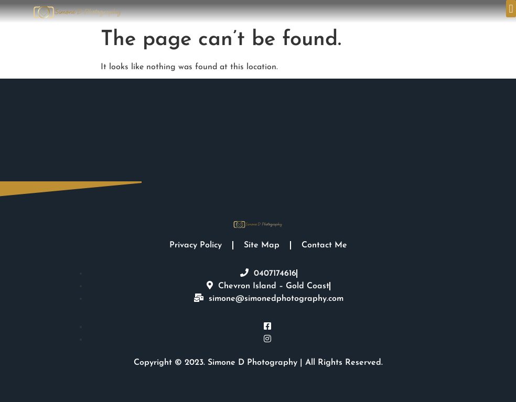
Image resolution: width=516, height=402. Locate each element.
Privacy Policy (195, 245)
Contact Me (324, 245)
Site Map (262, 245)
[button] (511, 8)
